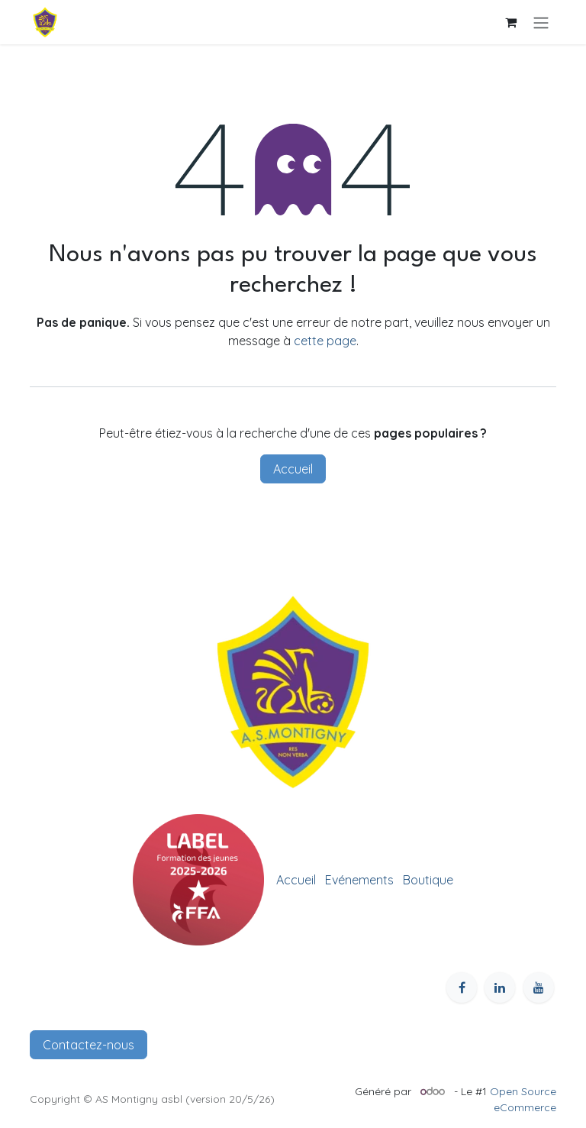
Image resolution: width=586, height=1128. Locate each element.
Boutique (428, 879)
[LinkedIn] (500, 987)
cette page (325, 340)
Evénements (359, 879)
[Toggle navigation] (541, 22)
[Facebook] (461, 987)
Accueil (293, 469)
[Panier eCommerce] (510, 22)
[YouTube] (538, 987)
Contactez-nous (88, 1044)
